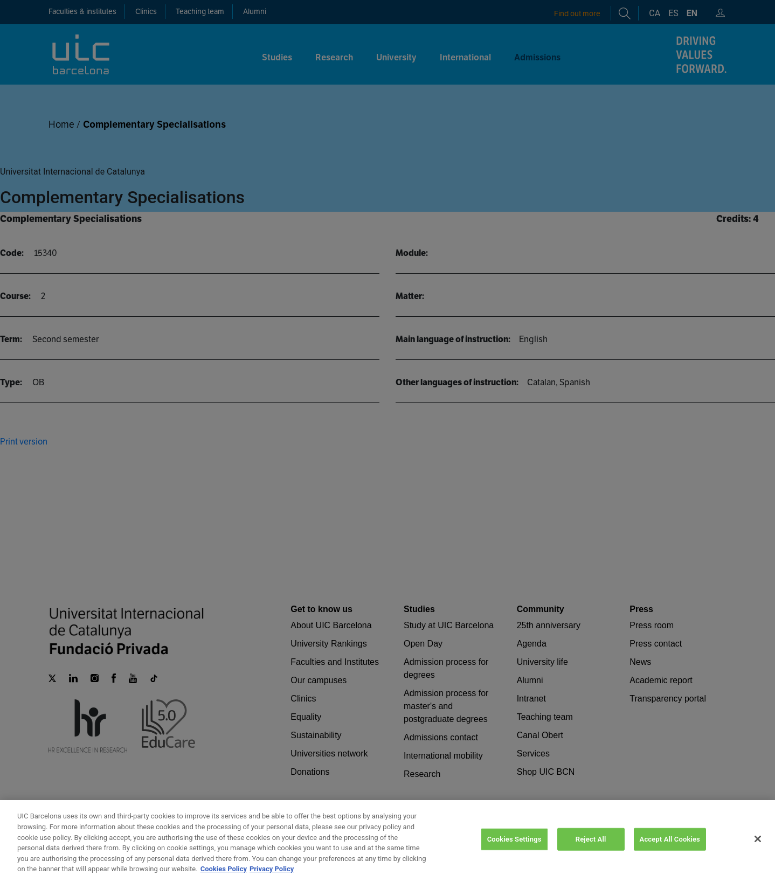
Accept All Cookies (670, 849)
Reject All (591, 849)
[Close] (758, 849)
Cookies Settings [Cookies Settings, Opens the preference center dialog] (514, 849)
